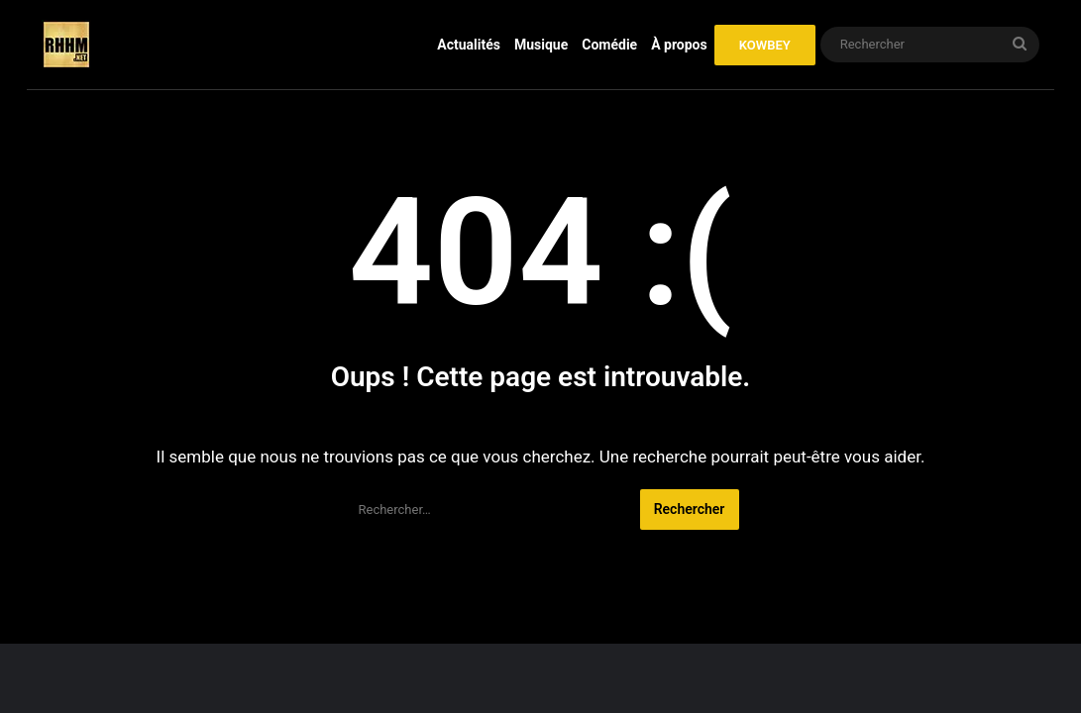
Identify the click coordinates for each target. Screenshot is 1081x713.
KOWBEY (765, 45)
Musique (541, 44)
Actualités (468, 44)
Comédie (609, 44)
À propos (679, 44)
